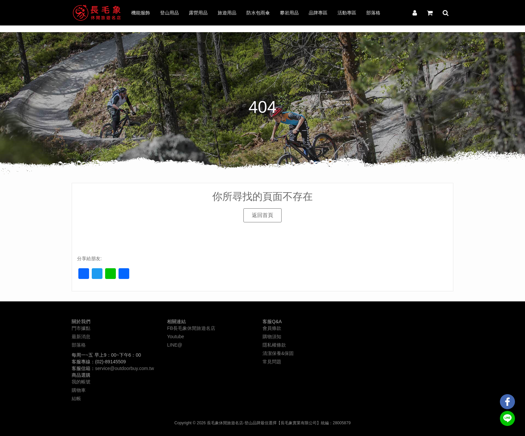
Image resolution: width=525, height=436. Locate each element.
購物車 (79, 390)
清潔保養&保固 (278, 353)
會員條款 (271, 328)
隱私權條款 (274, 345)
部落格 (373, 12)
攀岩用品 (289, 12)
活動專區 (347, 12)
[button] (262, 215)
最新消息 (81, 336)
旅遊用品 (227, 12)
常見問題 (271, 361)
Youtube (175, 336)
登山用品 (169, 12)
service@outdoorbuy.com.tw (124, 368)
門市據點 (81, 328)
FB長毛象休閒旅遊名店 (191, 328)
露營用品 (198, 12)
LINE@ (174, 345)
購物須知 (271, 336)
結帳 (76, 398)
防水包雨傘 (258, 12)
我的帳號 (81, 381)
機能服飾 (140, 12)
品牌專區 (318, 12)
